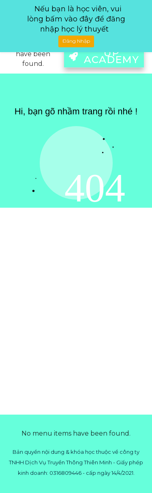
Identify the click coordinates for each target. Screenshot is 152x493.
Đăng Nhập (76, 41)
